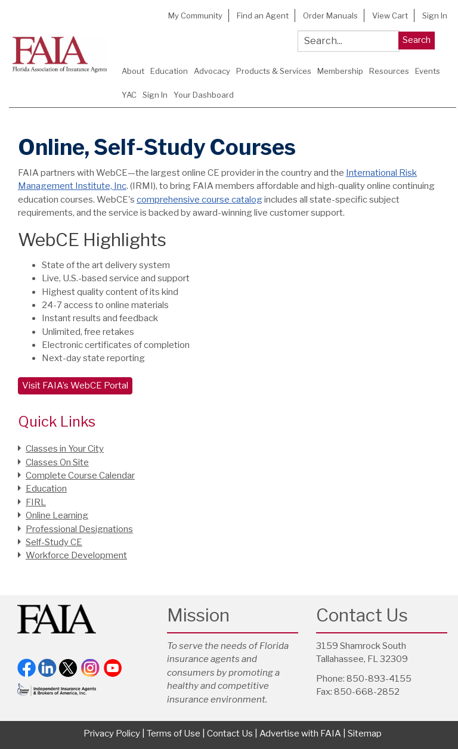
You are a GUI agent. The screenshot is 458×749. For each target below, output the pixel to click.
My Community (195, 15)
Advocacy (212, 71)
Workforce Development (76, 555)
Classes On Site (57, 462)
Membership (340, 71)
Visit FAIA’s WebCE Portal (75, 385)
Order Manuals (330, 15)
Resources (389, 71)
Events (427, 71)
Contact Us (230, 733)
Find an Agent (263, 15)
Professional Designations (79, 529)
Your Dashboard (204, 95)
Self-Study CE (54, 542)
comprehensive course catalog (199, 199)
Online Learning (57, 515)
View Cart (390, 15)
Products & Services (273, 71)
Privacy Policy (111, 733)
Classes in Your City (65, 448)
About (133, 71)
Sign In (434, 15)
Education (169, 71)
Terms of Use (173, 733)
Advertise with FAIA (300, 733)
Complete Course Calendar (80, 475)
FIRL (36, 502)
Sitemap (365, 733)
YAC (129, 95)
